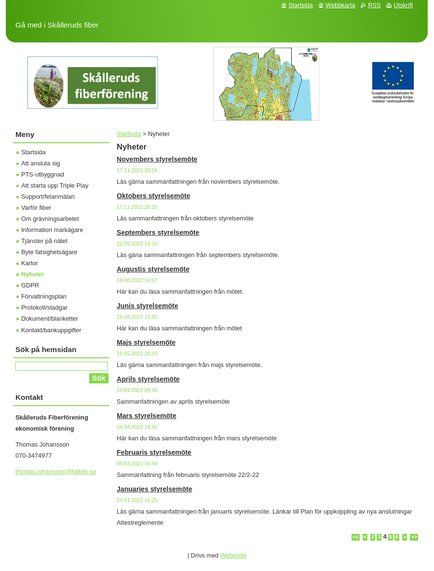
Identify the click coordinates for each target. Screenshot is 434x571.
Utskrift (403, 5)
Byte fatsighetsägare (49, 252)
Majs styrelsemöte (146, 342)
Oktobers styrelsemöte (153, 196)
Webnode (233, 555)
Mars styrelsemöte (146, 416)
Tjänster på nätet (44, 241)
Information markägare (52, 229)
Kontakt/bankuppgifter (51, 330)
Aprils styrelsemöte (148, 379)
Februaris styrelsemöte (154, 452)
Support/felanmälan (48, 196)
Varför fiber (36, 207)
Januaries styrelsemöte (154, 489)
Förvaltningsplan (44, 296)
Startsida (129, 133)
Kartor (29, 263)
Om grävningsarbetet (50, 218)
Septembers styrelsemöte (158, 232)
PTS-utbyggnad (42, 174)
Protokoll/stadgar (44, 307)
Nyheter (32, 274)
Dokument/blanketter (49, 318)
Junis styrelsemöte (147, 306)
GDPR (30, 285)
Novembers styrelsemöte (157, 159)
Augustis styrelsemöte (153, 269)
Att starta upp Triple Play (54, 185)
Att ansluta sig (40, 163)
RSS (374, 5)
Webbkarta (340, 5)
